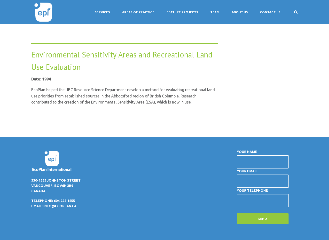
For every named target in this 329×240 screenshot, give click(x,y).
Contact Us (270, 12)
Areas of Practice (138, 12)
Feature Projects (182, 12)
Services (102, 12)
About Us (240, 12)
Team (214, 12)
